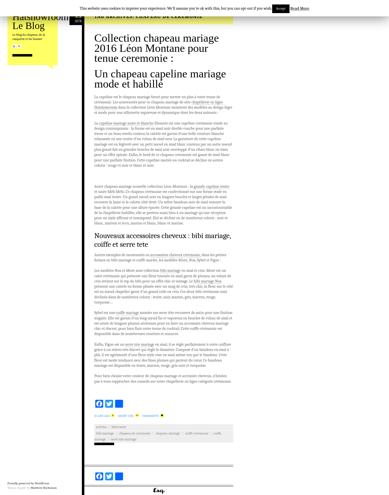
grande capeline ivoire (211, 186)
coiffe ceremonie (196, 433)
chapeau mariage (168, 433)
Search (19, 46)
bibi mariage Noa (208, 281)
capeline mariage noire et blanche (126, 123)
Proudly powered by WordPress (28, 483)
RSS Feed (14, 46)
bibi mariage (170, 270)
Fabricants (119, 427)
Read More (299, 8)
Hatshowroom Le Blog (40, 21)
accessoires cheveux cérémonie (175, 255)
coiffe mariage (128, 312)
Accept (281, 8)
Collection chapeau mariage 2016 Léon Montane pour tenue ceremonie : (156, 48)
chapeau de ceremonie (135, 433)
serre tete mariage (139, 344)
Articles (101, 427)
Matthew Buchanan (44, 488)
